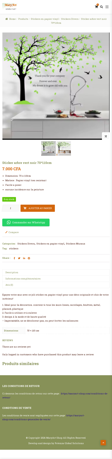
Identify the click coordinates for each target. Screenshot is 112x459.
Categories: (9, 243)
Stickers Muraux (75, 243)
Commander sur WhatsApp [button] (26, 222)
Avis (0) (9, 284)
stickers (13, 248)
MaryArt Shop (54, 437)
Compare (14, 232)
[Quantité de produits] (11, 208)
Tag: (4, 248)
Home (12, 18)
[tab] (56, 272)
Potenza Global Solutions (69, 443)
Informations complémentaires (23, 278)
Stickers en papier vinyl (45, 18)
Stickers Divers (70, 18)
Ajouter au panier (40, 208)
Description (11, 272)
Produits (23, 18)
